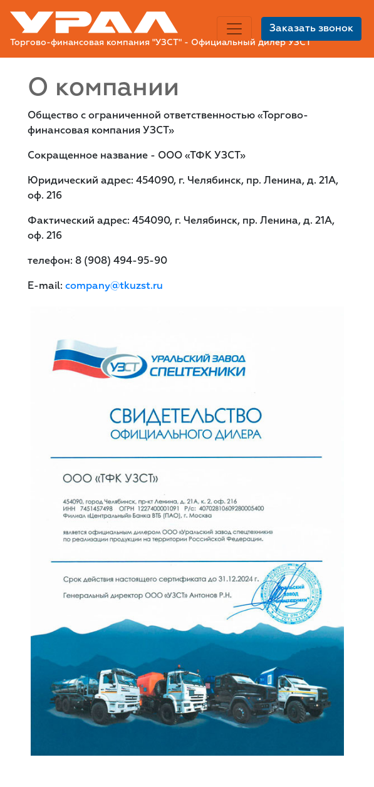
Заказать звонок (311, 29)
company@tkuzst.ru (114, 286)
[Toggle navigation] (234, 28)
